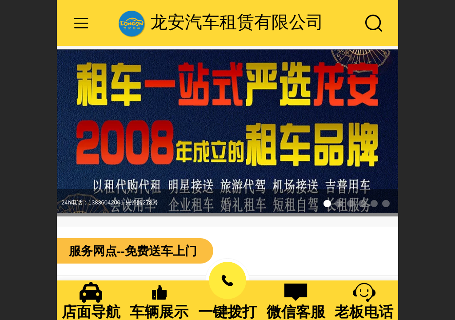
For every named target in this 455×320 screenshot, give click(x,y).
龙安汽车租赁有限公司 (236, 22)
